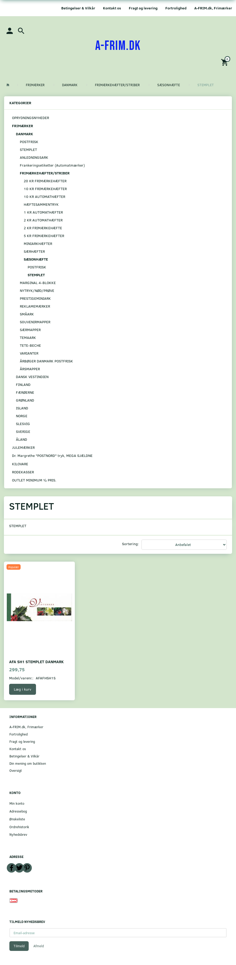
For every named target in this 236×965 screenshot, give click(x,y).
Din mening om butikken (27, 763)
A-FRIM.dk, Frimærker (213, 7)
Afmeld (38, 946)
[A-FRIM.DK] (118, 46)
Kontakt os (112, 7)
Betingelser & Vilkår (78, 7)
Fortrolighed (175, 7)
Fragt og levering (143, 7)
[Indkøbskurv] (225, 62)
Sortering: (130, 543)
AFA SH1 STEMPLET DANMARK (36, 661)
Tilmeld (19, 946)
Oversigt (15, 770)
